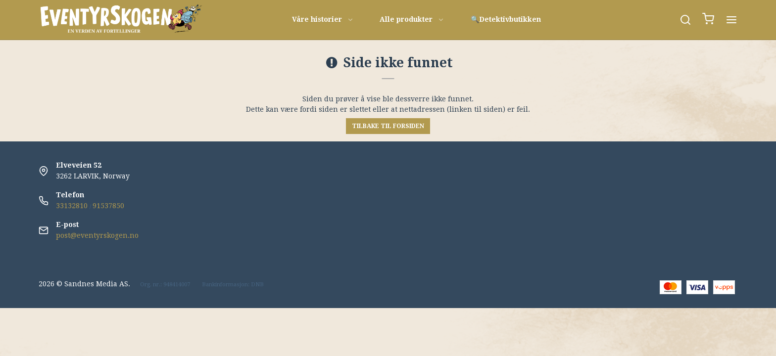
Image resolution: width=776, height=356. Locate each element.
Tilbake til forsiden (388, 126)
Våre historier (323, 19)
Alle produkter (412, 19)
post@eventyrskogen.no (97, 235)
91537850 (108, 206)
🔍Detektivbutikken (506, 19)
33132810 (72, 206)
